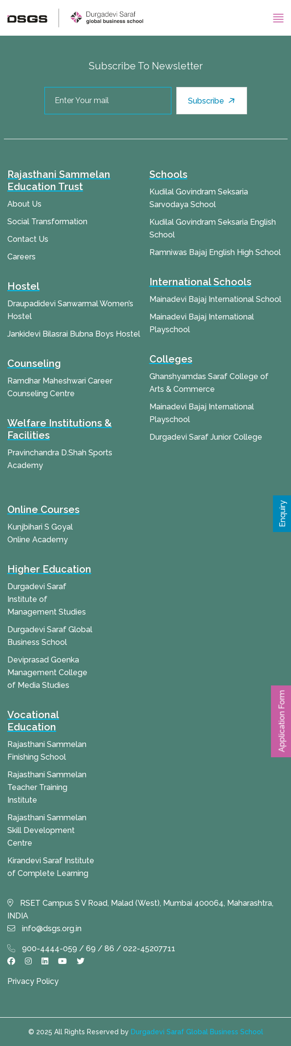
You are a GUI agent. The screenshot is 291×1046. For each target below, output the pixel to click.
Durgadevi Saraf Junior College (205, 437)
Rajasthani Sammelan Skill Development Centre (46, 830)
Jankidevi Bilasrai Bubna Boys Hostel (73, 334)
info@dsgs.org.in (44, 928)
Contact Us (27, 239)
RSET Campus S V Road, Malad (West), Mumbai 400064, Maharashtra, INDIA (140, 909)
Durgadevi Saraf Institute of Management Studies (46, 599)
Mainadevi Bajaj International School (215, 299)
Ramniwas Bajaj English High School (215, 252)
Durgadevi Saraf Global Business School (197, 1032)
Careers (21, 256)
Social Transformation (47, 221)
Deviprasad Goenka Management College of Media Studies (47, 672)
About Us (24, 204)
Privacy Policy (33, 981)
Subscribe (212, 101)
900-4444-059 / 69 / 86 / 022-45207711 (91, 948)
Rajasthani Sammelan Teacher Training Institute (46, 787)
